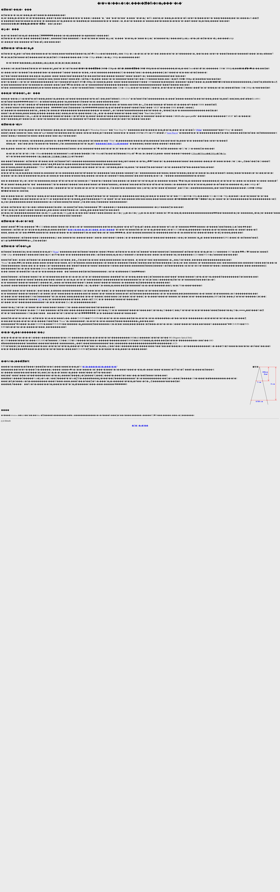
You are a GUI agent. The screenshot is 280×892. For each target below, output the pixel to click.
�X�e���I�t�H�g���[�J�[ (99, 367)
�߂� (134, 425)
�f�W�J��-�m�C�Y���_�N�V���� (91, 230)
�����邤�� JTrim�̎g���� (112, 144)
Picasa (55, 252)
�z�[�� (143, 425)
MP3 (40, 299)
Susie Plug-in (172, 133)
